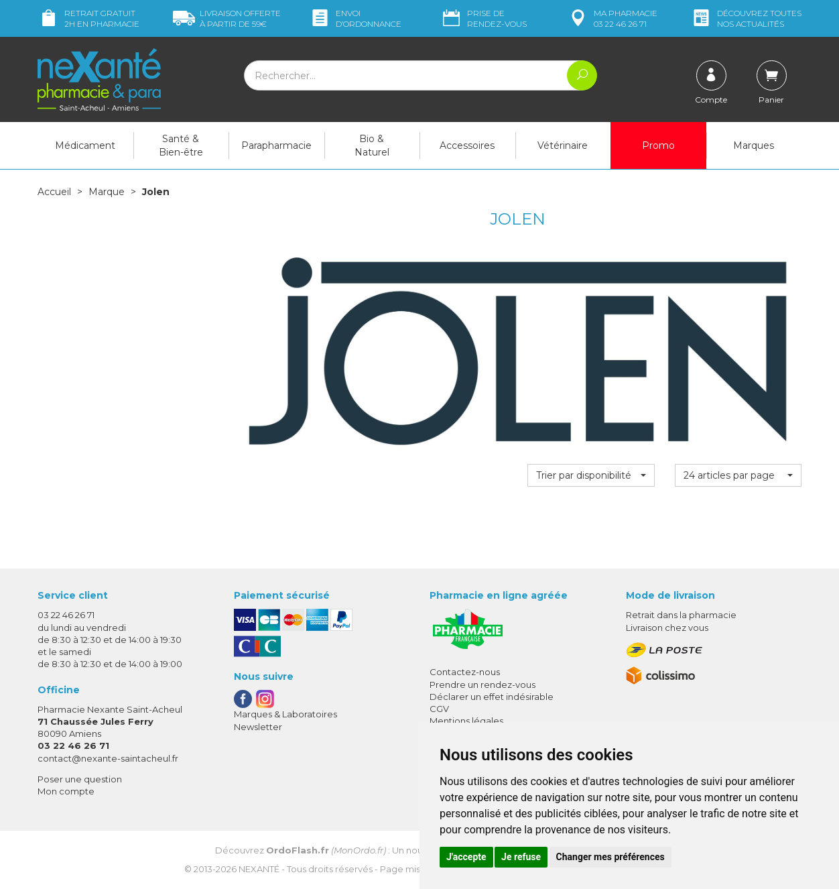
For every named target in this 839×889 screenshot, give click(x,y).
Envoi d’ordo (355, 18)
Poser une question (80, 779)
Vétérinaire (562, 145)
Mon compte (66, 791)
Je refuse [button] (521, 856)
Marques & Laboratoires (285, 714)
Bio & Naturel (371, 145)
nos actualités (745, 18)
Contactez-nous (465, 671)
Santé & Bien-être (181, 145)
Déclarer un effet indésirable (492, 696)
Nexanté (259, 869)
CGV (439, 708)
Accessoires (467, 145)
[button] (590, 475)
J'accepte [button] (466, 856)
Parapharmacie (276, 145)
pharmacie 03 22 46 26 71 (612, 18)
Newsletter (258, 726)
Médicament (85, 145)
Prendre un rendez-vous (482, 684)
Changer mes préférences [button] (610, 856)
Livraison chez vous (667, 627)
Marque (106, 192)
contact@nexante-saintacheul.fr (108, 758)
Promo (658, 145)
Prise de (483, 18)
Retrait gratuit (88, 18)
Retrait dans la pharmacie (681, 614)
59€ (227, 18)
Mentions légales (466, 720)
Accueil (54, 192)
